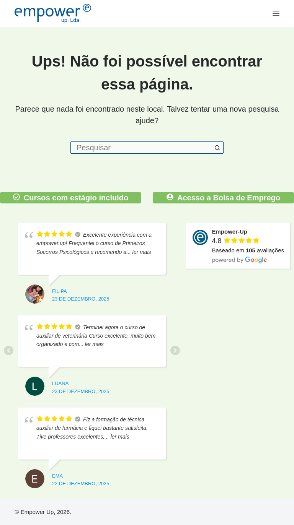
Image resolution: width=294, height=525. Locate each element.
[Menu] (276, 13)
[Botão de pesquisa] (217, 147)
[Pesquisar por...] (140, 147)
